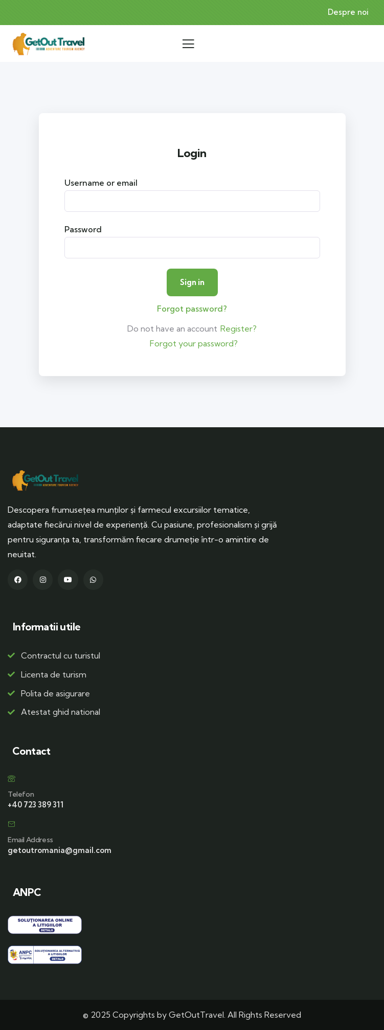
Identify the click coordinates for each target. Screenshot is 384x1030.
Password (83, 229)
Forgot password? (192, 308)
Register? (238, 328)
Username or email (101, 183)
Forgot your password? (194, 343)
